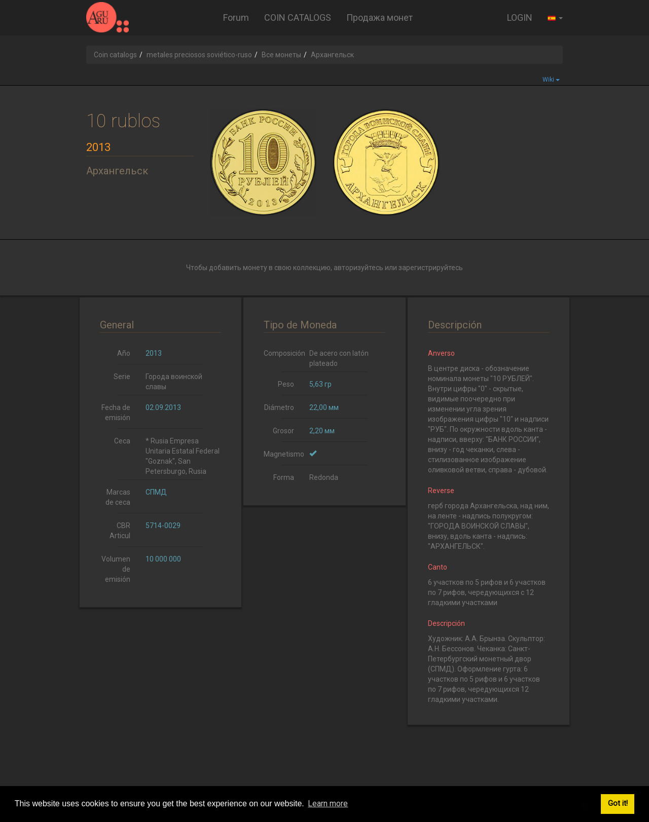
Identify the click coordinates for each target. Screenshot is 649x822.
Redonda (323, 477)
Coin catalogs (115, 55)
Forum (236, 17)
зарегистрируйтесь (431, 268)
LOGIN (519, 17)
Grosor (283, 431)
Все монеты (281, 55)
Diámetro (279, 407)
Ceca (122, 441)
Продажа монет (379, 17)
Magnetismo (283, 454)
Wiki (551, 79)
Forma (283, 477)
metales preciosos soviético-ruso (199, 55)
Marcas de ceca (117, 497)
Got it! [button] (618, 803)
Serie (122, 376)
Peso (286, 384)
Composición (283, 353)
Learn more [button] (328, 803)
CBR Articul (120, 530)
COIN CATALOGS (297, 17)
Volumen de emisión (115, 569)
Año (123, 353)
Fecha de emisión (115, 412)
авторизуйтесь (358, 268)
